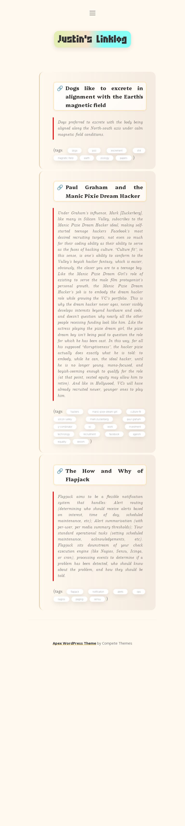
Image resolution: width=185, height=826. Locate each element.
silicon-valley (67, 549)
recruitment (91, 566)
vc (91, 558)
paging (82, 773)
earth (89, 176)
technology (66, 566)
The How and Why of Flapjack (105, 612)
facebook (114, 566)
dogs (77, 167)
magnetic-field (68, 176)
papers (126, 176)
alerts (120, 764)
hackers (77, 541)
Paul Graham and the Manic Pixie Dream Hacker (105, 218)
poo (95, 167)
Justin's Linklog (92, 39)
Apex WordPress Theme (74, 819)
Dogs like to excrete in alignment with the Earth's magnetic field (105, 98)
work (109, 558)
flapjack (78, 764)
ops (137, 764)
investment (133, 558)
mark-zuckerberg (100, 549)
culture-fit (134, 541)
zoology (107, 176)
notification (100, 764)
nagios (64, 773)
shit (137, 167)
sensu (100, 773)
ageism (135, 566)
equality (64, 575)
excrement (116, 167)
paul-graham (132, 549)
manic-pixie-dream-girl (105, 541)
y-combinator (67, 558)
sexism (83, 575)
